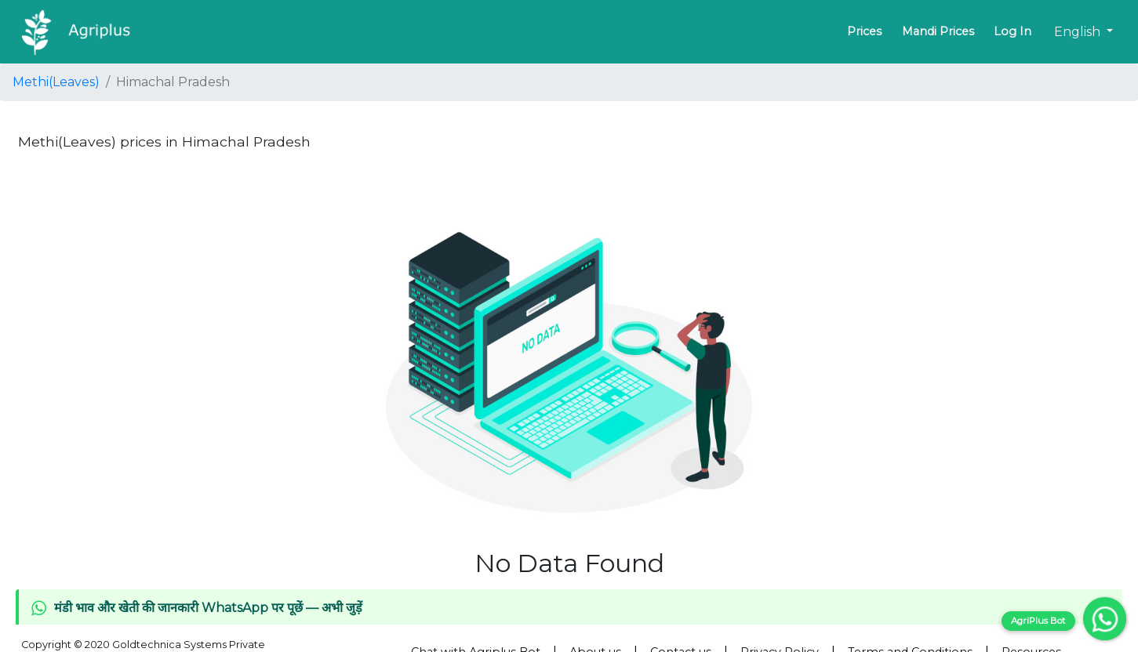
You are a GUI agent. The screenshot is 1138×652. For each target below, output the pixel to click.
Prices (864, 31)
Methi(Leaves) (56, 81)
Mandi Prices (938, 31)
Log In (1012, 31)
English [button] (1078, 31)
